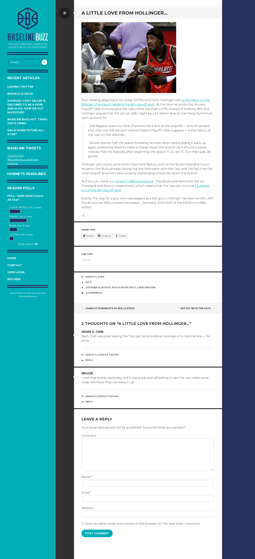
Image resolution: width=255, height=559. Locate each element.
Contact (14, 265)
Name (86, 477)
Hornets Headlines (26, 174)
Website (87, 508)
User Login (15, 272)
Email (86, 492)
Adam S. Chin (92, 332)
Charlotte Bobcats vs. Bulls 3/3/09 (107, 308)
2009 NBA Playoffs (98, 287)
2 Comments (93, 292)
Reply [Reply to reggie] (89, 401)
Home (11, 258)
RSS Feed (14, 279)
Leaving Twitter (20, 86)
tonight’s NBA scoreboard (134, 181)
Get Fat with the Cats (197, 308)
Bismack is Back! (20, 93)
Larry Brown (146, 287)
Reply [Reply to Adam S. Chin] (89, 360)
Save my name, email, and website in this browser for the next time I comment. (142, 523)
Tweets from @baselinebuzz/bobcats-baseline (23, 159)
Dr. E (88, 282)
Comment (88, 435)
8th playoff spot (124, 287)
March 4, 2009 (94, 276)
